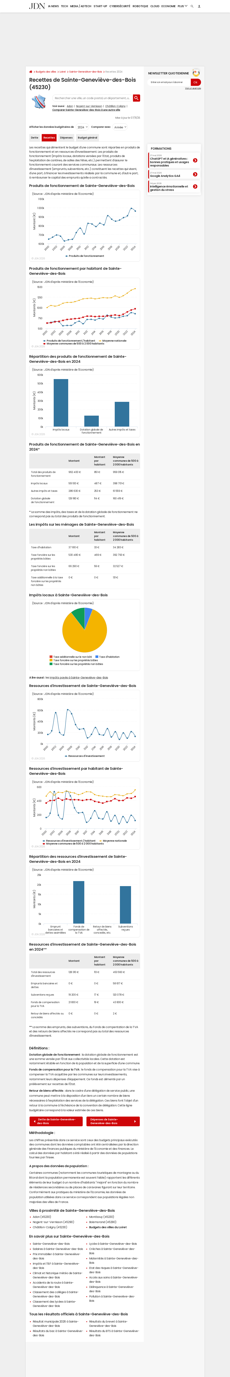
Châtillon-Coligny (115, 106)
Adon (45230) (42, 1216)
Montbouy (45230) (101, 1216)
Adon (70, 106)
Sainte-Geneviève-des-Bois (85, 71)
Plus (182, 6)
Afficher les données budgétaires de (51, 127)
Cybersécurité (119, 6)
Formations (161, 148)
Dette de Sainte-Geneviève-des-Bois (55, 1121)
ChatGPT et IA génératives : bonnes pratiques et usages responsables (169, 160)
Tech (64, 6)
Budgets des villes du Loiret (108, 1227)
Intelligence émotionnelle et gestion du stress (169, 186)
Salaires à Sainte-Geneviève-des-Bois (58, 1248)
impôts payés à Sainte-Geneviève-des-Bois (79, 677)
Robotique (140, 6)
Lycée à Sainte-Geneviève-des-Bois (113, 1243)
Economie (168, 6)
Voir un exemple (193, 88)
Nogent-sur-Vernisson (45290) (53, 1222)
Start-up (100, 6)
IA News (53, 6)
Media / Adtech (80, 6)
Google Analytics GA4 (165, 174)
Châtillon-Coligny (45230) (50, 1227)
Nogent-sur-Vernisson (89, 106)
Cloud (154, 6)
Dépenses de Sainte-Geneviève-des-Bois (113, 1121)
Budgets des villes (46, 71)
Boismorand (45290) (103, 1222)
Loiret (63, 71)
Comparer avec (101, 127)
